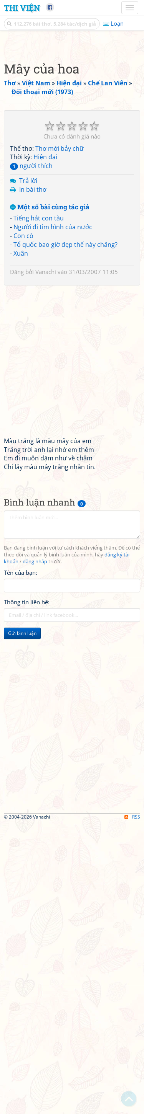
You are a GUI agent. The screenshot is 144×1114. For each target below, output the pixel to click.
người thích (31, 309)
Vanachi (45, 415)
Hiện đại (45, 300)
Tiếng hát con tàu (38, 361)
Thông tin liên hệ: (27, 745)
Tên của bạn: (20, 716)
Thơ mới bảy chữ (59, 292)
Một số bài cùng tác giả (49, 350)
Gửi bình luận (22, 776)
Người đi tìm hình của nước (52, 370)
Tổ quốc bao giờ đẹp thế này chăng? (65, 388)
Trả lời (28, 324)
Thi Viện (22, 7)
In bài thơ (32, 333)
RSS (132, 1107)
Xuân (20, 397)
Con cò (23, 379)
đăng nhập (35, 705)
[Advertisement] (72, 116)
